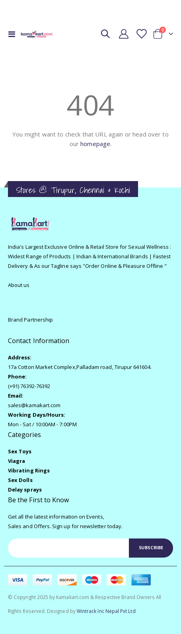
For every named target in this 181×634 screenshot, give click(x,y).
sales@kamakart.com (34, 405)
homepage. (95, 144)
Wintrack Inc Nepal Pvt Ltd (106, 611)
